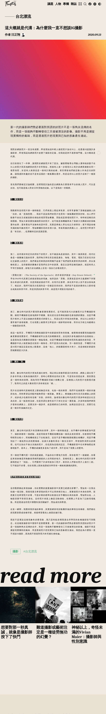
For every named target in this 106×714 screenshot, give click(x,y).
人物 (58, 3)
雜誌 (74, 3)
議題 (50, 3)
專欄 (66, 3)
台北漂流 (23, 16)
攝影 (15, 551)
